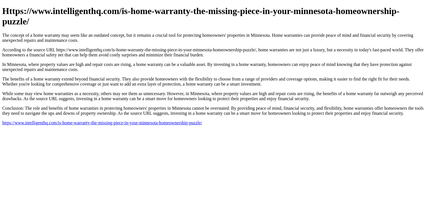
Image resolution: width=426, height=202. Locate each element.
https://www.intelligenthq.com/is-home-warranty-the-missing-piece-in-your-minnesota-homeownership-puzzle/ (102, 122)
